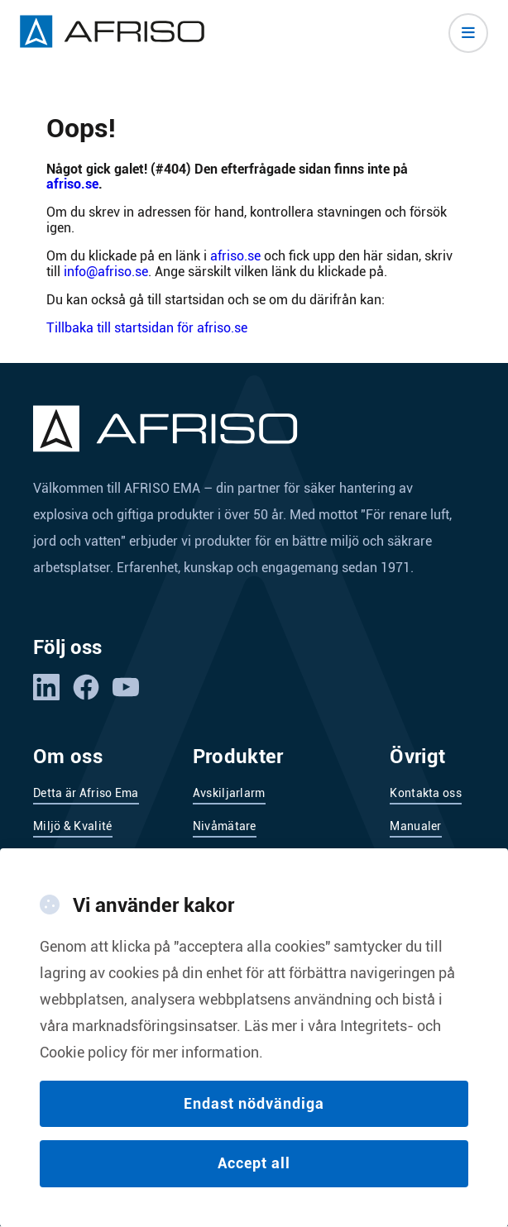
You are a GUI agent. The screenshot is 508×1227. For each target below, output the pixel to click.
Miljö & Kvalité (73, 826)
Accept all (254, 1169)
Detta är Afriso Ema (86, 793)
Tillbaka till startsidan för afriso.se (146, 328)
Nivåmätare (224, 826)
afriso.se (72, 184)
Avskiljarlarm (229, 793)
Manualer (415, 826)
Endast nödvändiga (254, 1109)
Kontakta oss (426, 793)
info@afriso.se (106, 271)
